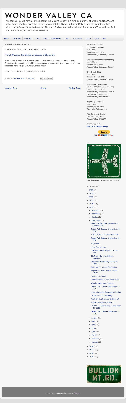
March (94, 335)
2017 (91, 350)
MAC (104, 38)
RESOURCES (77, 38)
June (93, 325)
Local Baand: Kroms (99, 247)
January (94, 342)
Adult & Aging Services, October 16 (105, 299)
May (93, 328)
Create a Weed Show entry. (102, 295)
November (95, 214)
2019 (91, 207)
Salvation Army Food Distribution (104, 267)
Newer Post (11, 88)
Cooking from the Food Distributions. (105, 280)
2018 (91, 346)
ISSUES (88, 38)
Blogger (77, 393)
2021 (91, 200)
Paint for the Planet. (99, 276)
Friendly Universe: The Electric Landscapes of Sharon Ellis (30, 55)
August (94, 318)
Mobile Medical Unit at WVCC (102, 302)
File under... (95, 244)
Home (6, 38)
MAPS (96, 38)
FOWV (67, 38)
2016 (91, 353)
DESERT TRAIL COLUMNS (52, 38)
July (93, 321)
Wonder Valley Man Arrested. (102, 283)
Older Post (75, 88)
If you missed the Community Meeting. (106, 292)
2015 (91, 357)
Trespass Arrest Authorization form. (105, 235)
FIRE (37, 38)
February (95, 339)
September (96, 221)
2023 (91, 193)
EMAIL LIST (28, 38)
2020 (91, 204)
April (93, 332)
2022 (91, 197)
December (95, 210)
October (94, 217)
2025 (91, 190)
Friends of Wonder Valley (97, 126)
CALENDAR (17, 38)
